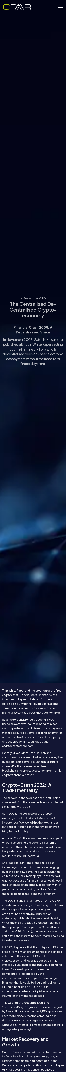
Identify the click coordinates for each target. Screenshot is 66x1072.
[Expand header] (61, 7)
